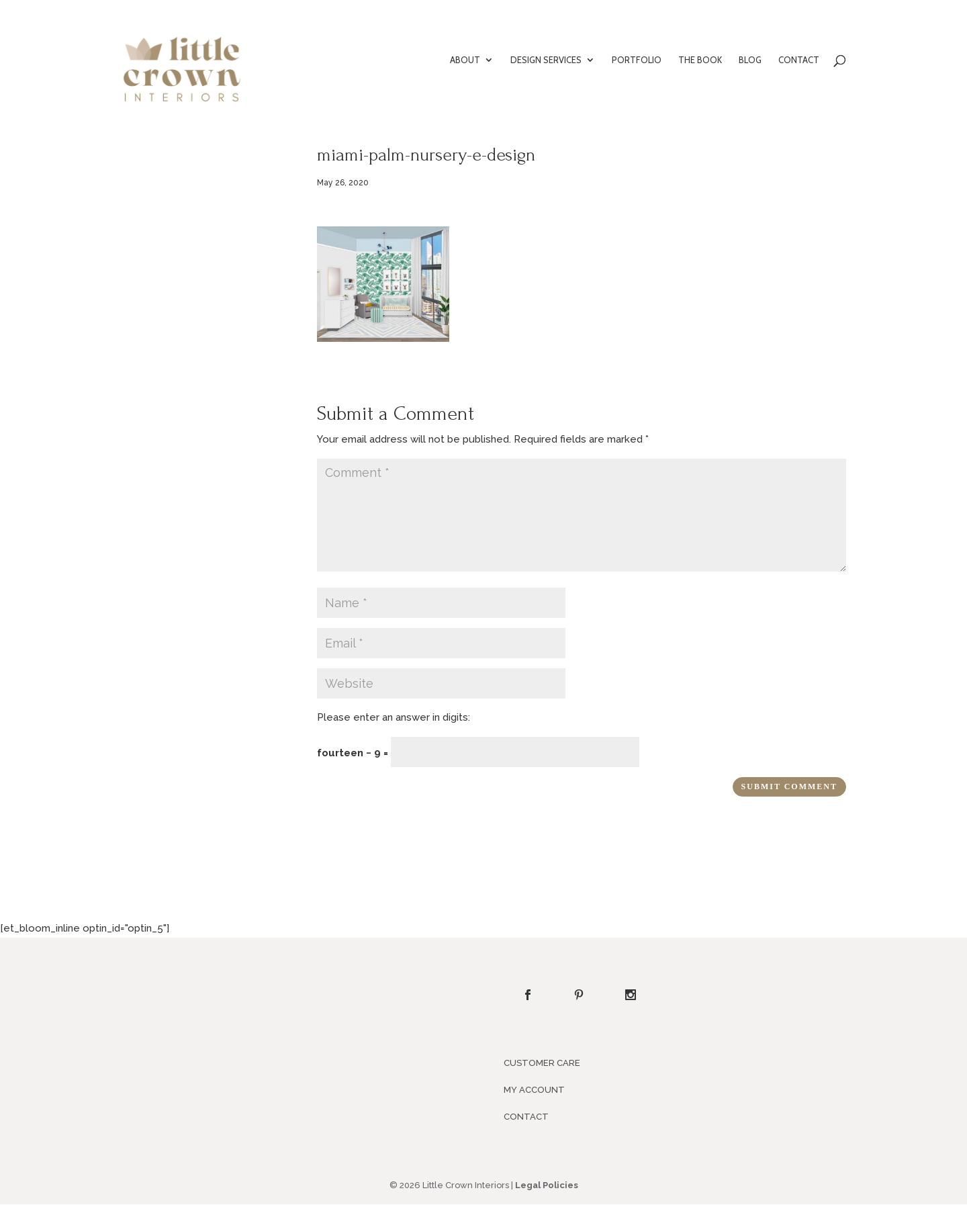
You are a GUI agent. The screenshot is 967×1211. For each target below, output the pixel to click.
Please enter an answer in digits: (393, 717)
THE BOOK (700, 60)
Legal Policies (546, 1185)
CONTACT (798, 60)
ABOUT (465, 60)
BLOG (750, 60)
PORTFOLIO (636, 60)
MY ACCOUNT (534, 1090)
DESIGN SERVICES (546, 60)
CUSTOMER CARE (542, 1063)
